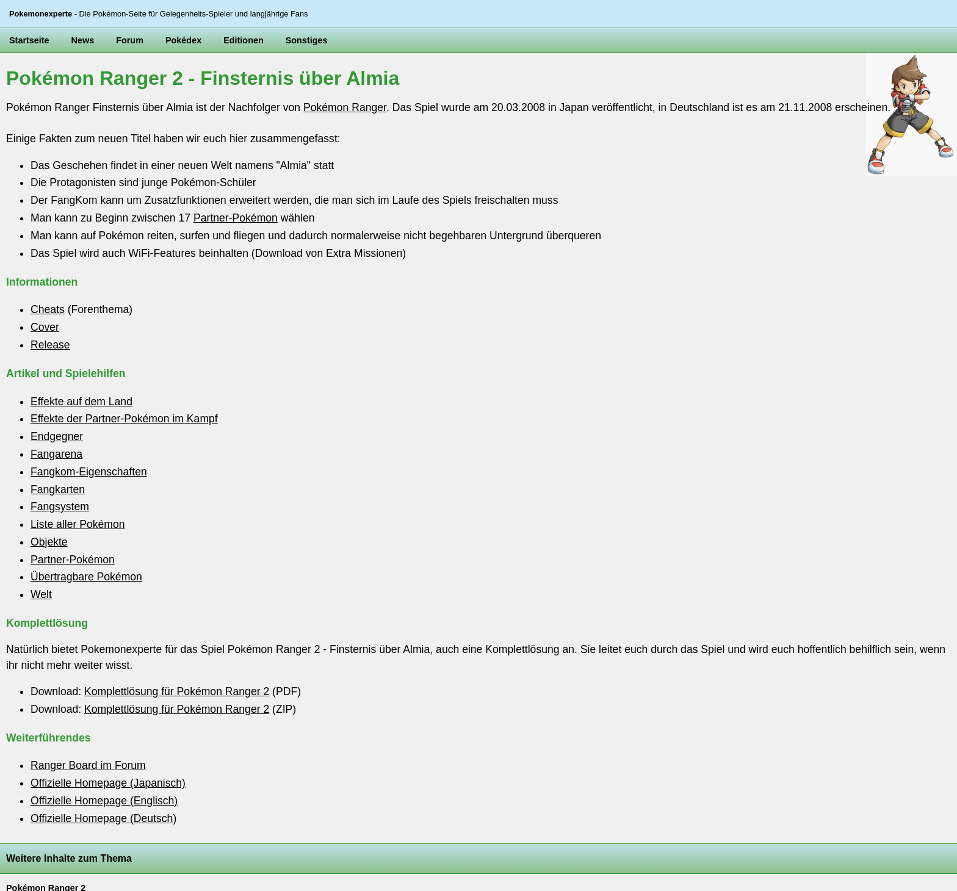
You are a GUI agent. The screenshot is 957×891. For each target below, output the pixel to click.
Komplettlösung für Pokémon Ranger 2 (176, 691)
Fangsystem (60, 506)
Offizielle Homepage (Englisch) (104, 801)
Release (50, 345)
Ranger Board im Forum (88, 765)
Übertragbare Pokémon (86, 577)
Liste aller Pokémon (78, 524)
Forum (129, 40)
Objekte (49, 542)
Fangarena (56, 454)
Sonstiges (307, 40)
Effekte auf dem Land (81, 401)
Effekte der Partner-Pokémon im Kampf (124, 419)
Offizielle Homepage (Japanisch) (108, 783)
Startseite (29, 40)
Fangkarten (58, 489)
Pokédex (183, 40)
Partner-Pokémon (235, 218)
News (83, 40)
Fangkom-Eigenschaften (89, 472)
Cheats (48, 309)
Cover (45, 327)
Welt (41, 594)
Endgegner (57, 436)
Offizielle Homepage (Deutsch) (103, 818)
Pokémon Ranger (344, 107)
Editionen (243, 40)
